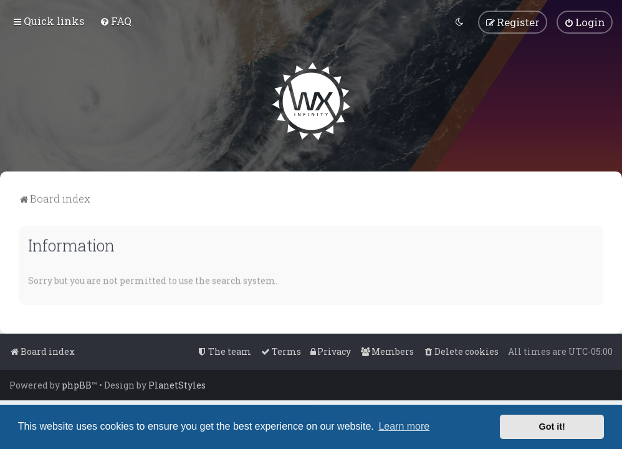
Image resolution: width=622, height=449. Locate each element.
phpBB (77, 385)
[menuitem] (116, 20)
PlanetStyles (177, 385)
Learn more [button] (403, 426)
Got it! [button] (552, 427)
